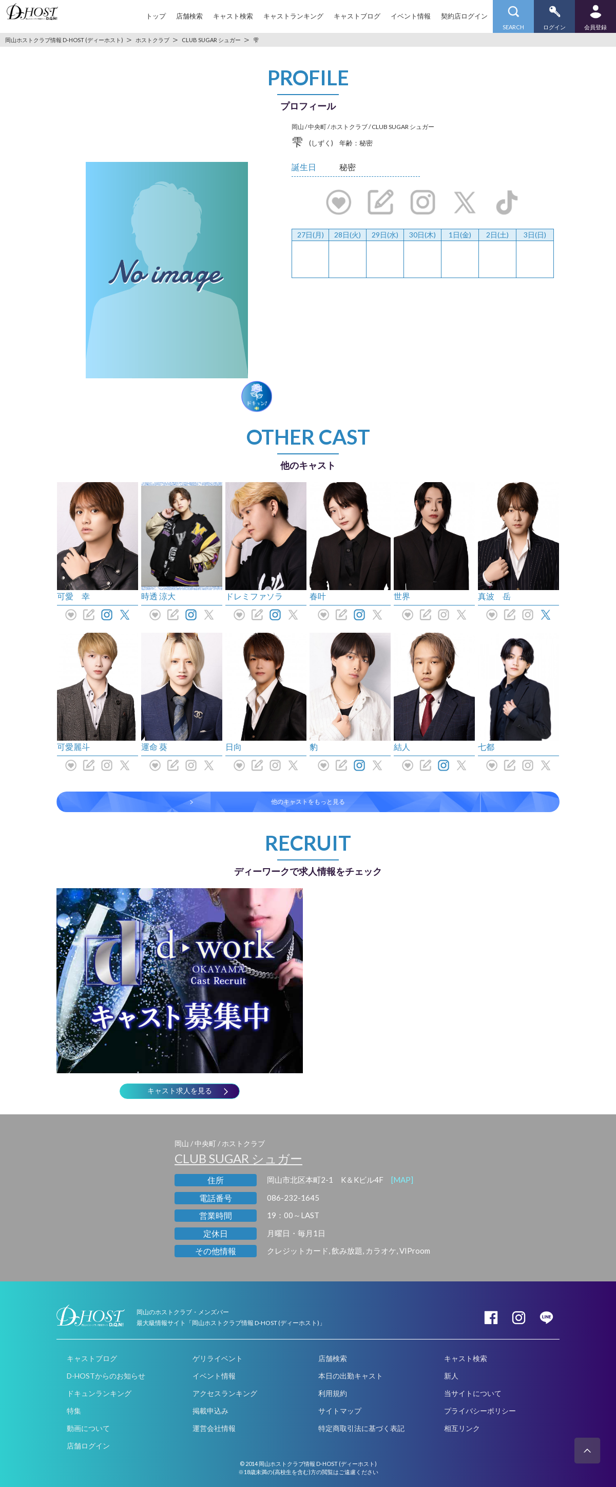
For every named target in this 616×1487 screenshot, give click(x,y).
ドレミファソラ (254, 596)
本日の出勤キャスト (350, 1375)
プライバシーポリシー (480, 1410)
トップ (156, 16)
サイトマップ (339, 1410)
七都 (486, 746)
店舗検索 (189, 16)
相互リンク (462, 1428)
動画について (88, 1428)
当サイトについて (473, 1393)
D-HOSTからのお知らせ (106, 1375)
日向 (233, 746)
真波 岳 (494, 596)
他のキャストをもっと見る (308, 801)
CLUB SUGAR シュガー (238, 1158)
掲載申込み (210, 1410)
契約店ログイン (464, 16)
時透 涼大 (158, 596)
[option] (166, 269)
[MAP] (402, 1179)
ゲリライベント (217, 1358)
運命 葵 (154, 746)
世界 (402, 596)
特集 (74, 1410)
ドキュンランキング (99, 1393)
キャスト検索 (233, 16)
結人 (402, 746)
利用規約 (332, 1393)
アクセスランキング (224, 1393)
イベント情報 (411, 16)
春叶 (318, 596)
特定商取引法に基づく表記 (361, 1428)
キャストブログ (357, 16)
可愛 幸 (73, 596)
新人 (451, 1375)
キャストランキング (293, 16)
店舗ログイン (88, 1445)
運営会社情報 (214, 1428)
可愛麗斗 (73, 746)
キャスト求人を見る (179, 1091)
